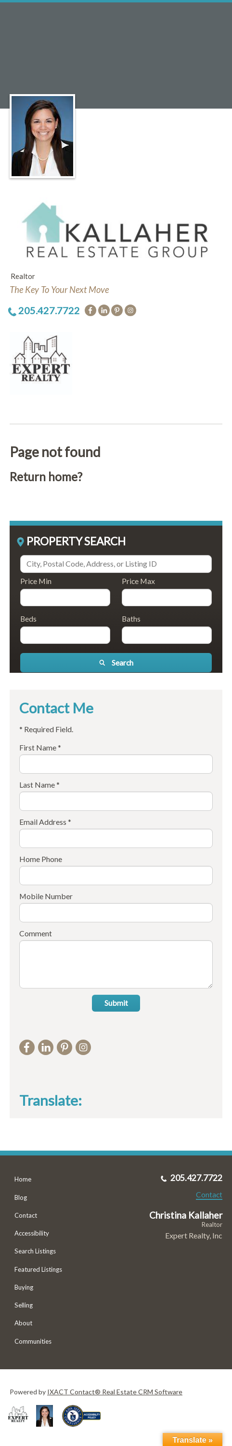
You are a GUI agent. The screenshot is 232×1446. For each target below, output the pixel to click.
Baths (131, 618)
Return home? (46, 477)
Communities (33, 1341)
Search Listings (35, 1251)
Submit (116, 1002)
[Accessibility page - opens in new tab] (85, 1430)
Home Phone (40, 858)
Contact (25, 1215)
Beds (28, 618)
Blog (20, 1197)
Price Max (138, 580)
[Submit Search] (116, 662)
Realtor (212, 1224)
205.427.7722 (49, 310)
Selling (23, 1305)
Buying (23, 1287)
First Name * (40, 747)
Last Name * (39, 784)
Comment (35, 933)
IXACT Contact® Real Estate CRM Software (114, 1392)
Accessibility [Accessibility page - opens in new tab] (31, 1233)
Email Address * (45, 821)
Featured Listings (38, 1269)
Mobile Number (46, 896)
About (23, 1323)
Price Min (36, 580)
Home (22, 1179)
